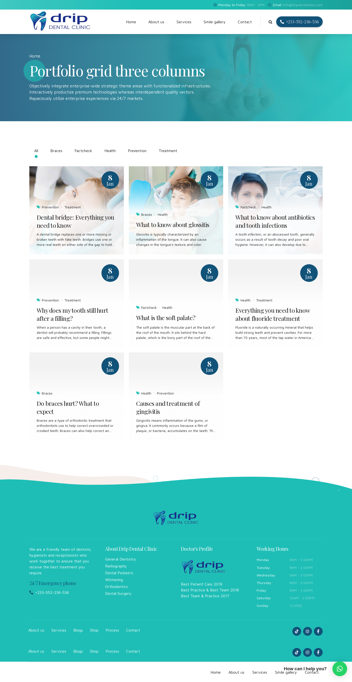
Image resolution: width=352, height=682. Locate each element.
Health (163, 214)
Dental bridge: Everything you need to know (75, 221)
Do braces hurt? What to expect (68, 407)
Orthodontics (116, 586)
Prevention (50, 207)
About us (156, 22)
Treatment (73, 207)
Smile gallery (215, 22)
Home (131, 22)
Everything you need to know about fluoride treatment (272, 314)
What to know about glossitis (172, 224)
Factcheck (248, 207)
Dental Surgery (118, 593)
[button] (339, 668)
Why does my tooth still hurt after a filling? (72, 314)
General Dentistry (120, 559)
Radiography (116, 566)
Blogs (78, 630)
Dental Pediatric (119, 573)
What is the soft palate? (166, 318)
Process (112, 630)
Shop (94, 630)
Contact (245, 22)
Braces (146, 214)
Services (183, 22)
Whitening (114, 579)
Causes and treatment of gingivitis (168, 407)
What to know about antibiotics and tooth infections (275, 221)
